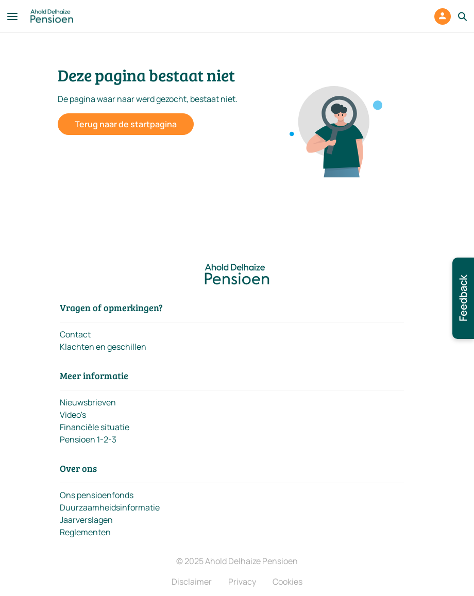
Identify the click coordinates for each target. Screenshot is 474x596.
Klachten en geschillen (103, 346)
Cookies (287, 581)
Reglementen (85, 532)
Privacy (242, 581)
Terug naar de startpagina (126, 124)
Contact (75, 334)
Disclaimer (192, 581)
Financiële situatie (94, 427)
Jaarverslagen (86, 519)
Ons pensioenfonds (96, 495)
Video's (73, 414)
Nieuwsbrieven (88, 402)
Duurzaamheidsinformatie (110, 507)
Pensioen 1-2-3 (88, 439)
